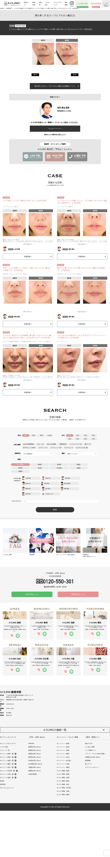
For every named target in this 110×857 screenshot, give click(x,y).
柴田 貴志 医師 (20, 26)
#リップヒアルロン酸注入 (11, 206)
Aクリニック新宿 (5, 752)
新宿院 (59, 464)
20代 (85, 435)
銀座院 (40, 464)
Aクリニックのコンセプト (8, 738)
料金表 (40, 3)
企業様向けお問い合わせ (92, 752)
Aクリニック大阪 (5, 769)
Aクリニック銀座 (5, 748)
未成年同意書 (32, 769)
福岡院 (20, 471)
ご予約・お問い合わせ (36, 732)
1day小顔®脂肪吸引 (28, 444)
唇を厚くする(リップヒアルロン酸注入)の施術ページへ (57, 86)
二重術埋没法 (63, 444)
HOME (2, 8)
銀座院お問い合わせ (34, 741)
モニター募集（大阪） (63, 786)
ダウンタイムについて (7, 782)
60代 (85, 439)
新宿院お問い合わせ (34, 745)
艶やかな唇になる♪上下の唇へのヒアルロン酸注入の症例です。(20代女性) (81, 269)
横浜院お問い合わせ (34, 752)
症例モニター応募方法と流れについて (55, 134)
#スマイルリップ (62, 341)
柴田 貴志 (71, 249)
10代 (77, 435)
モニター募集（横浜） (63, 776)
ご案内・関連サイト (92, 732)
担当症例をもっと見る (64, 111)
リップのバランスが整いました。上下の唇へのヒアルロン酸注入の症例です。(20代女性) (81, 202)
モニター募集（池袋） (63, 772)
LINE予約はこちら (32, 589)
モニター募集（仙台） (63, 779)
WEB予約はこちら (78, 589)
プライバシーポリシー (92, 762)
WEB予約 (31, 738)
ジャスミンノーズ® (55, 447)
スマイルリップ (68, 447)
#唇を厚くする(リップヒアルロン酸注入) (15, 274)
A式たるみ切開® (51, 444)
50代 (77, 439)
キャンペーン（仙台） (63, 752)
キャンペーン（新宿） (63, 741)
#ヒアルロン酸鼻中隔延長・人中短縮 (14, 341)
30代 (93, 435)
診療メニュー (26, 3)
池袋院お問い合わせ (34, 748)
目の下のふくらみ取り (29, 447)
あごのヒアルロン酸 (81, 447)
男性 (41, 435)
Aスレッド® (40, 444)
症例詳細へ (38, 256)
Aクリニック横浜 (5, 759)
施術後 (75, 74)
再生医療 (66, 3)
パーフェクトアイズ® (75, 444)
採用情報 (87, 755)
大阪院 (78, 468)
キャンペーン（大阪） (63, 759)
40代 (69, 439)
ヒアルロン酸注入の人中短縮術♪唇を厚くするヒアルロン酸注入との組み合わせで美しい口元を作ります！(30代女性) (27, 337)
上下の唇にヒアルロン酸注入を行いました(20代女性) (25, 201)
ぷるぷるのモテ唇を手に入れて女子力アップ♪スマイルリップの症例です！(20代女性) (81, 337)
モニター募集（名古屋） (64, 782)
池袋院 (78, 464)
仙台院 (40, 468)
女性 (33, 435)
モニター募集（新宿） (63, 769)
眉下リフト (88, 444)
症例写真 (33, 3)
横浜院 (20, 468)
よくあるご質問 (90, 741)
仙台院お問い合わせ (34, 755)
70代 (93, 439)
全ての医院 (20, 464)
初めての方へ (89, 738)
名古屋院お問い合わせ (35, 759)
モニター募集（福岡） (63, 789)
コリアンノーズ (42, 447)
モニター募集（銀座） (63, 765)
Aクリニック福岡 (5, 772)
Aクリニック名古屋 (6, 765)
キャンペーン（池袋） (63, 745)
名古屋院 (59, 468)
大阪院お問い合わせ (34, 762)
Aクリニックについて (8, 732)
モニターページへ (55, 129)
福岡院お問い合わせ (34, 765)
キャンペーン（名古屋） (64, 755)
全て (25, 435)
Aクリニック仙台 (5, 762)
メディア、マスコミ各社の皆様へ (95, 748)
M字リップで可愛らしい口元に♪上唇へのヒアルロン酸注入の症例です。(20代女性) (27, 269)
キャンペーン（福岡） (63, 762)
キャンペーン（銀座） (63, 738)
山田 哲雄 (17, 249)
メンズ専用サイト (90, 745)
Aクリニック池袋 (5, 755)
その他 (49, 435)
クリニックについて (57, 3)
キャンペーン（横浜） (63, 748)
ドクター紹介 (47, 3)
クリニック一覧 (5, 745)
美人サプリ (88, 759)
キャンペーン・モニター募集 (67, 732)
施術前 (35, 74)
